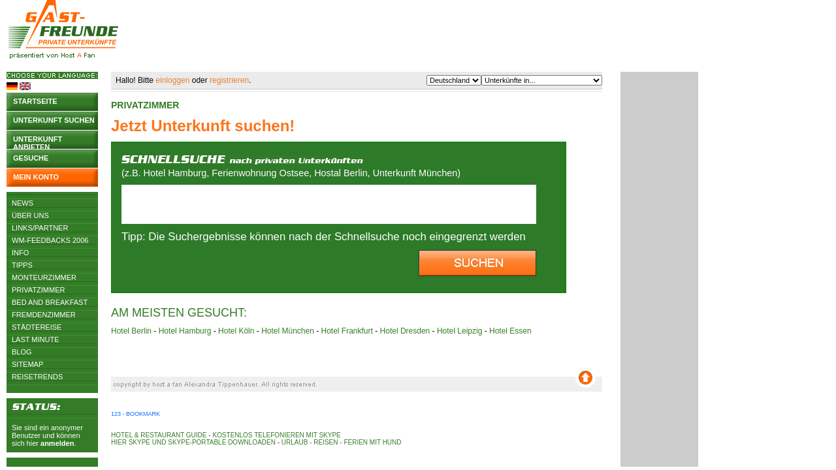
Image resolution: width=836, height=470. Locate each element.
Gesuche (30, 158)
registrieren (229, 80)
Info (20, 253)
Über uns (30, 215)
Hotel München (287, 331)
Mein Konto (36, 177)
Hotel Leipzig (459, 331)
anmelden (57, 443)
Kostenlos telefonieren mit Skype (276, 435)
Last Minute (35, 339)
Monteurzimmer (44, 277)
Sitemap (27, 364)
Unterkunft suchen (54, 120)
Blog (22, 352)
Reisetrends (37, 377)
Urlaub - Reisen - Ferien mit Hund (341, 442)
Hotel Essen (510, 331)
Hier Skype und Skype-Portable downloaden (193, 442)
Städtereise (36, 327)
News (22, 203)
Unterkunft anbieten (37, 142)
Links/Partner (40, 228)
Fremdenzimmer (44, 315)
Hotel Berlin (131, 331)
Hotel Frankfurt (347, 331)
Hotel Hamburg (185, 331)
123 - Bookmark (135, 414)
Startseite (35, 101)
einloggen (172, 80)
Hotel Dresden (405, 331)
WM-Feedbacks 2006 (50, 240)
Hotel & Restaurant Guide (159, 435)
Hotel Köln (236, 331)
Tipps (22, 265)
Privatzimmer (38, 290)
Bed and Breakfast (50, 302)
